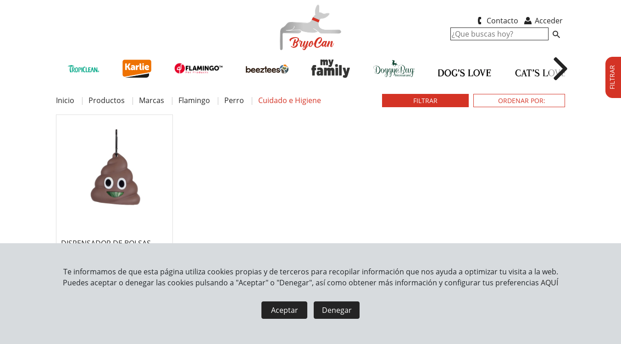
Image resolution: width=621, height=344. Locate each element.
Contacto (496, 21)
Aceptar (284, 310)
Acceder (543, 21)
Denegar (337, 310)
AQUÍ (549, 283)
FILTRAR (425, 100)
